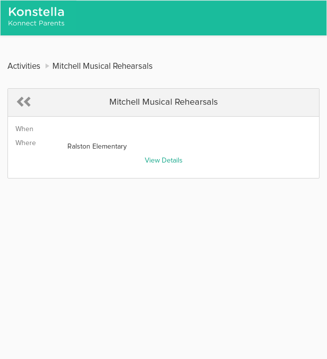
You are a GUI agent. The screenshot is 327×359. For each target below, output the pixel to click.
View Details (164, 160)
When (24, 129)
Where (25, 143)
